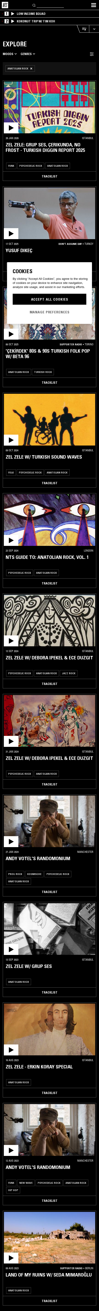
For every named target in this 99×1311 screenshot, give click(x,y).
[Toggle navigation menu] (93, 5)
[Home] (5, 5)
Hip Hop (13, 1190)
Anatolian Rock (57, 165)
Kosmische (34, 874)
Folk (11, 472)
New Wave (26, 1182)
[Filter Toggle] (91, 54)
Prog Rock (15, 874)
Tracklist (50, 176)
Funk (11, 165)
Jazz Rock (68, 673)
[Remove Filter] (20, 68)
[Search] (34, 5)
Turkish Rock (43, 372)
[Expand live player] (94, 29)
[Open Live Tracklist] (83, 29)
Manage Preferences (50, 312)
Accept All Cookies (49, 299)
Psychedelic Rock (30, 165)
